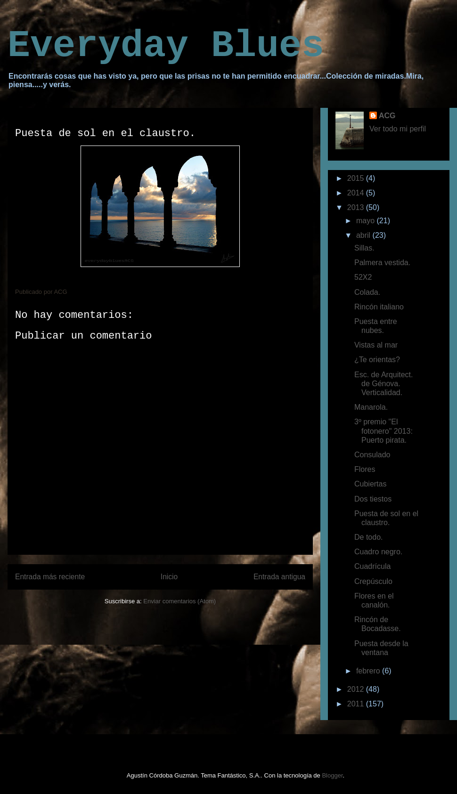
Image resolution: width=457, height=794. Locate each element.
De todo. (368, 537)
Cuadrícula (372, 566)
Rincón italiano (379, 307)
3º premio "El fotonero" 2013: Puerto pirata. (383, 431)
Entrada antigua (279, 577)
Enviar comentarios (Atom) (179, 601)
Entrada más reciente (50, 577)
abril (364, 235)
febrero (369, 671)
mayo (366, 221)
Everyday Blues (166, 45)
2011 (356, 704)
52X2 (363, 277)
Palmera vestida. (382, 263)
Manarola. (371, 407)
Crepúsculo (373, 581)
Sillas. (364, 248)
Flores (364, 469)
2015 (356, 178)
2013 (356, 207)
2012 (356, 689)
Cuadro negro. (378, 552)
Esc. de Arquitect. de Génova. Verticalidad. (383, 384)
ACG (387, 116)
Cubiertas (370, 484)
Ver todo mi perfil (397, 129)
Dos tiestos (373, 499)
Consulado (372, 455)
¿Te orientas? (377, 360)
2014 (356, 193)
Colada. (367, 292)
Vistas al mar (376, 345)
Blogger (332, 775)
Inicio (169, 577)
